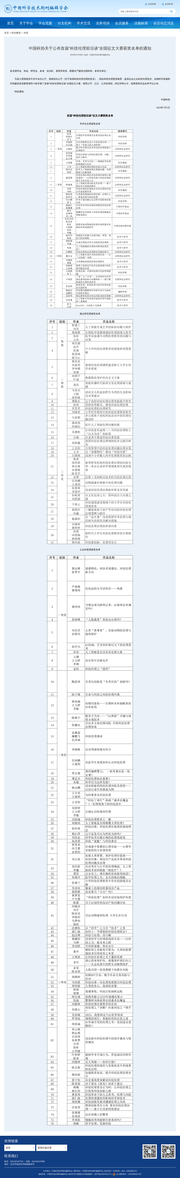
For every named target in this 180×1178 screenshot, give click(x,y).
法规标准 (141, 23)
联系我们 (11, 1156)
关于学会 (26, 23)
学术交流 (83, 23)
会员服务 (122, 23)
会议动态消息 (163, 23)
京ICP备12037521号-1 (103, 1174)
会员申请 (169, 4)
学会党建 (45, 23)
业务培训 (103, 23)
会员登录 (152, 4)
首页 (6, 33)
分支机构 (64, 23)
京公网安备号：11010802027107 (127, 1174)
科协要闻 (16, 33)
